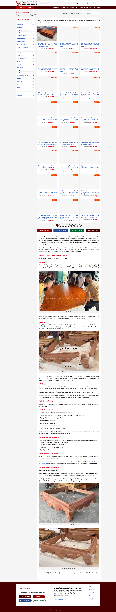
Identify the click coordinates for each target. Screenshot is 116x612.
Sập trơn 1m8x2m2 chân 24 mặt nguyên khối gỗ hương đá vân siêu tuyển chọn (69, 119)
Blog (93, 7)
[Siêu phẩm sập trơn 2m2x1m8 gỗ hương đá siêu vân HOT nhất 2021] (90, 58)
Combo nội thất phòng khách (24, 47)
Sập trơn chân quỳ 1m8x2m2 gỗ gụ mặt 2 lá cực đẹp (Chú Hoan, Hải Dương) (47, 119)
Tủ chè (18, 84)
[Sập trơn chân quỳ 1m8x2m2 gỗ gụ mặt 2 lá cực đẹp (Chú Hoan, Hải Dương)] (47, 108)
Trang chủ (56, 7)
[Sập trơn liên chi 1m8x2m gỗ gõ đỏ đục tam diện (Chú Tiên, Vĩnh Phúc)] (69, 58)
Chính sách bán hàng (72, 7)
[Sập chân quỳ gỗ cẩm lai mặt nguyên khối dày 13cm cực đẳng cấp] (47, 181)
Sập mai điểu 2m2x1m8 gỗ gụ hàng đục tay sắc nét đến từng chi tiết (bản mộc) (69, 94)
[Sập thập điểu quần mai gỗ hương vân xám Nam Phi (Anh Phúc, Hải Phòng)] (90, 181)
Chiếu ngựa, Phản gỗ (22, 41)
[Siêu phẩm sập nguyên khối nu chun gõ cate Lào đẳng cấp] (69, 133)
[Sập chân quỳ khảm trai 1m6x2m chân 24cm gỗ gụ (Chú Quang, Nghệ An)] (90, 156)
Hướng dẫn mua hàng (85, 7)
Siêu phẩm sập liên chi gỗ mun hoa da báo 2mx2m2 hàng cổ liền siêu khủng (90, 94)
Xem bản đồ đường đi (61, 599)
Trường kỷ (19, 81)
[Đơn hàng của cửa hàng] (90, 13)
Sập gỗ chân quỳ (21, 70)
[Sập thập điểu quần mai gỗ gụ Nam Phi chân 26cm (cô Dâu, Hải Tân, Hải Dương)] (47, 206)
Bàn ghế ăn (19, 27)
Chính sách (92, 590)
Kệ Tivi (18, 61)
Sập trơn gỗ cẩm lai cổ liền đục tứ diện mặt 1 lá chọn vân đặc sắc (47, 166)
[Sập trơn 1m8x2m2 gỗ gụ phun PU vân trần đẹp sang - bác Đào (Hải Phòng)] (69, 33)
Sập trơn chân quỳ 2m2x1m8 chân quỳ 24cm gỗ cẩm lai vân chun (47, 68)
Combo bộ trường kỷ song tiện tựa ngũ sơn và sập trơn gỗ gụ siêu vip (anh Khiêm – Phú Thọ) (69, 167)
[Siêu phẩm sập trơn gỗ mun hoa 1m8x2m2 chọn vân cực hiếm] (47, 83)
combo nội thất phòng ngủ (23, 50)
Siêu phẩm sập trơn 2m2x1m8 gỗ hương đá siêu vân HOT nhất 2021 (90, 68)
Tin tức (91, 596)
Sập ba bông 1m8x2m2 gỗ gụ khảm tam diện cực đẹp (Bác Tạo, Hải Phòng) (90, 119)
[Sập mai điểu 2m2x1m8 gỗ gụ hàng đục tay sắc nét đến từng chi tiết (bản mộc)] (69, 83)
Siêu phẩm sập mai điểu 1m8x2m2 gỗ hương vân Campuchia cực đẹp (47, 143)
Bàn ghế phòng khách (22, 30)
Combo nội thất (21, 44)
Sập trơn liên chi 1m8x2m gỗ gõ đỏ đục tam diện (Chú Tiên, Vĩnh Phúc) (69, 69)
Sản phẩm (25, 15)
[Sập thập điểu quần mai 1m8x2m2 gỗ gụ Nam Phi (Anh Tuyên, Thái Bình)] (69, 181)
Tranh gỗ (19, 78)
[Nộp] (77, 3)
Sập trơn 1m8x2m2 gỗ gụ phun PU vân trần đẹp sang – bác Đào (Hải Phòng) (69, 44)
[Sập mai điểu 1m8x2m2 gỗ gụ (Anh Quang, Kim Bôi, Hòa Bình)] (90, 206)
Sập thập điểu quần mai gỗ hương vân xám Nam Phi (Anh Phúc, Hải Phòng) (90, 192)
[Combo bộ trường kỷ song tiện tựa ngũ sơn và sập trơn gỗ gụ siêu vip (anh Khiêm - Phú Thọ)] (69, 156)
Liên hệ (98, 7)
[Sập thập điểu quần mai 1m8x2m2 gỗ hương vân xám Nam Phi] (90, 133)
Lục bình (19, 64)
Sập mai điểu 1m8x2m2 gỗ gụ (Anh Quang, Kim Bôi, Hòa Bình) (90, 216)
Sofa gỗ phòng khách (22, 75)
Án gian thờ (20, 24)
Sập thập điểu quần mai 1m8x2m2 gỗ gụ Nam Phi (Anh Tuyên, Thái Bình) (69, 192)
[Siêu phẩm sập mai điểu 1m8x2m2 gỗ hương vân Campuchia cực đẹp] (47, 133)
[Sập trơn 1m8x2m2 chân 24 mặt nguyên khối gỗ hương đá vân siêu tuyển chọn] (69, 108)
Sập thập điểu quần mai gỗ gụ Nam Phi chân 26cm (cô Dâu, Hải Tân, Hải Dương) (47, 217)
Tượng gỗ (19, 95)
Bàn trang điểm (21, 38)
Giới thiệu (63, 7)
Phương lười (20, 67)
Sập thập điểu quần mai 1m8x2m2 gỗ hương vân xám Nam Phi (90, 143)
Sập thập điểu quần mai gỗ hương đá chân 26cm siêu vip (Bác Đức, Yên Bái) (69, 217)
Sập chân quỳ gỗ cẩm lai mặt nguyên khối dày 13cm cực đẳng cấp (47, 192)
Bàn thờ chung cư (21, 33)
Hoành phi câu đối (21, 58)
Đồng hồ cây (20, 53)
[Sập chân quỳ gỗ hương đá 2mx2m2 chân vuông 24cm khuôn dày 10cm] (90, 33)
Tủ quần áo (19, 90)
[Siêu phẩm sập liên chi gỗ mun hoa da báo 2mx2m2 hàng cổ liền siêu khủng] (90, 83)
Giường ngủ (20, 55)
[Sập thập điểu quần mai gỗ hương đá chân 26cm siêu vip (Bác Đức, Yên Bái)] (69, 206)
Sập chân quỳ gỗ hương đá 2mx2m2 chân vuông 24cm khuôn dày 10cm (90, 44)
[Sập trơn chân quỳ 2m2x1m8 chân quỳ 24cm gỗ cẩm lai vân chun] (47, 58)
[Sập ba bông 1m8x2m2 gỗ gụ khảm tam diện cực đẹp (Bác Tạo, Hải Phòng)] (90, 108)
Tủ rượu (19, 93)
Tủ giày (18, 87)
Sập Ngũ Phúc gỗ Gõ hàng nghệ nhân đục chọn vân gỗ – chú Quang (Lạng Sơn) (47, 44)
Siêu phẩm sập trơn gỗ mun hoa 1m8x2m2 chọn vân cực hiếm (47, 93)
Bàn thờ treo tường (21, 35)
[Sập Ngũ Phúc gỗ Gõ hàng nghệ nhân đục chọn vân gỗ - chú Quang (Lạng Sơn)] (47, 33)
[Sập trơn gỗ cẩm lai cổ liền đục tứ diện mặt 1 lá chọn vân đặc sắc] (47, 156)
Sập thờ (19, 73)
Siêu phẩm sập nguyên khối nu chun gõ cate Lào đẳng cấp (69, 143)
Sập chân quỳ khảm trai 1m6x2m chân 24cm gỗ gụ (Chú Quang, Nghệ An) (90, 167)
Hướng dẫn (92, 593)
